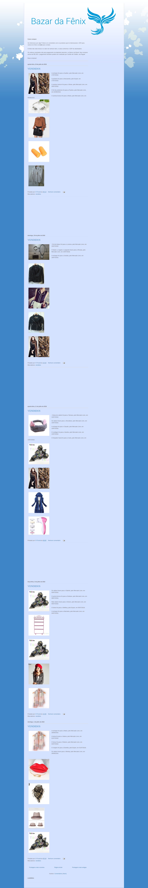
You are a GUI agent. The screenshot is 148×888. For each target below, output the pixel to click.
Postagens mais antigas (79, 867)
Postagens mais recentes (36, 867)
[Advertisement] (57, 215)
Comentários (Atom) (60, 873)
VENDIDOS (34, 68)
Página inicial (58, 867)
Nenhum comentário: (54, 192)
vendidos (38, 194)
